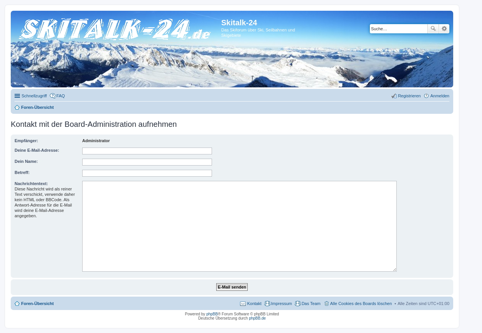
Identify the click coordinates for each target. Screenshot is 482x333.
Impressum (281, 303)
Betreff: (22, 172)
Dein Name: (26, 161)
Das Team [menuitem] (310, 303)
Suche (433, 28)
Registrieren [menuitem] (409, 96)
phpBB (212, 314)
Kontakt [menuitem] (254, 303)
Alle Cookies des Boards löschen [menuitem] (361, 303)
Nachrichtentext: (31, 183)
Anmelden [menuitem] (439, 96)
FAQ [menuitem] (60, 96)
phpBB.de (257, 318)
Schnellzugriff (34, 96)
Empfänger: (26, 140)
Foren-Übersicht (37, 303)
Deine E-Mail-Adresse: (37, 150)
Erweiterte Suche (444, 28)
